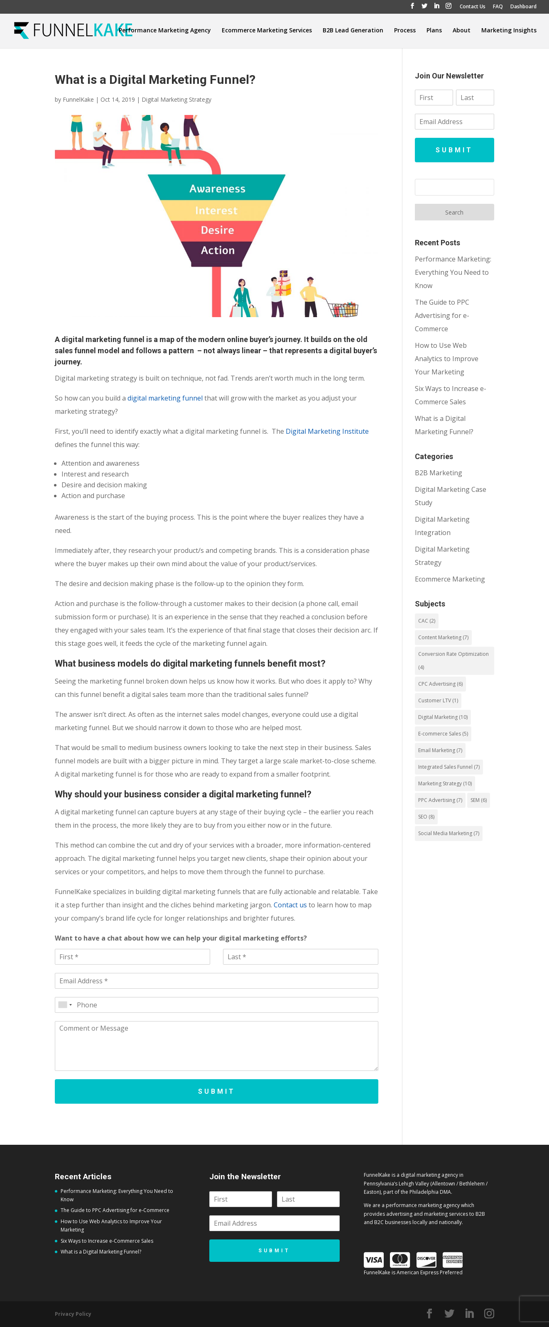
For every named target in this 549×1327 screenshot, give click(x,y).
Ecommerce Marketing (450, 579)
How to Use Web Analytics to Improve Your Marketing (446, 358)
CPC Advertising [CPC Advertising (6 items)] (440, 683)
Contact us (290, 904)
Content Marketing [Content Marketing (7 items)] (443, 637)
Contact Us (472, 7)
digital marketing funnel (165, 398)
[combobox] (64, 1004)
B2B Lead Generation (353, 30)
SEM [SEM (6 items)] (479, 800)
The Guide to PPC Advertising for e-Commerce (442, 315)
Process (405, 30)
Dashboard (523, 7)
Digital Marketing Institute (327, 431)
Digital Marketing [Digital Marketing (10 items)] (443, 717)
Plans (434, 30)
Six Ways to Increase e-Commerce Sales (107, 1240)
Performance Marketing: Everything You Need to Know (453, 272)
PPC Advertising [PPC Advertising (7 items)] (440, 800)
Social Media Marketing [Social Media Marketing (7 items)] (448, 833)
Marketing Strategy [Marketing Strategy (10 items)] (445, 783)
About (462, 30)
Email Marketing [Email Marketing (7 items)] (440, 750)
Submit (216, 1091)
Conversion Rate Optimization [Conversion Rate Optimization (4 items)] (453, 660)
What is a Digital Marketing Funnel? (101, 1251)
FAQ (498, 7)
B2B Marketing (438, 472)
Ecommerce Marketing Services (267, 30)
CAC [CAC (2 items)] (426, 620)
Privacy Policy (73, 1313)
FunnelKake (78, 99)
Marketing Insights (509, 30)
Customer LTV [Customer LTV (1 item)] (438, 700)
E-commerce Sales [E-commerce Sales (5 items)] (443, 733)
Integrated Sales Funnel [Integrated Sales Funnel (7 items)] (449, 766)
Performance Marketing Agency (165, 30)
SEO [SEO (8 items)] (426, 816)
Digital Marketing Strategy (176, 99)
